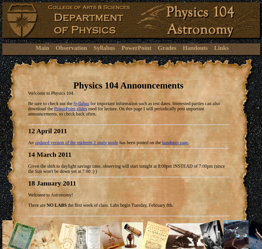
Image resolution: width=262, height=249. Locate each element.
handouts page (175, 142)
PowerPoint (136, 48)
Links (221, 48)
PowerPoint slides (70, 108)
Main (42, 48)
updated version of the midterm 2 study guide (76, 142)
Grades (167, 48)
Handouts (195, 48)
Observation (71, 48)
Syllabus (104, 48)
